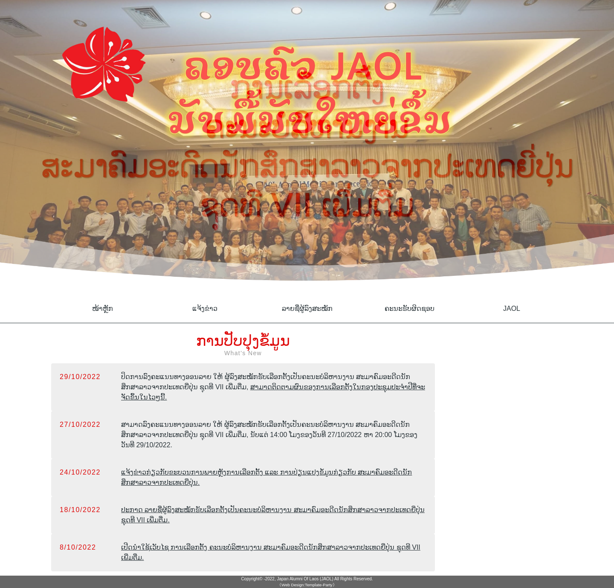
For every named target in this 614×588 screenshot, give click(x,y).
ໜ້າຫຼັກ (102, 308)
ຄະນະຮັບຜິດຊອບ (409, 308)
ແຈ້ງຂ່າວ (204, 308)
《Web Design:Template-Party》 (306, 584)
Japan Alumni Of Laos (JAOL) (305, 578)
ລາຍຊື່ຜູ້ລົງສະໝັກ (307, 308)
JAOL (511, 308)
